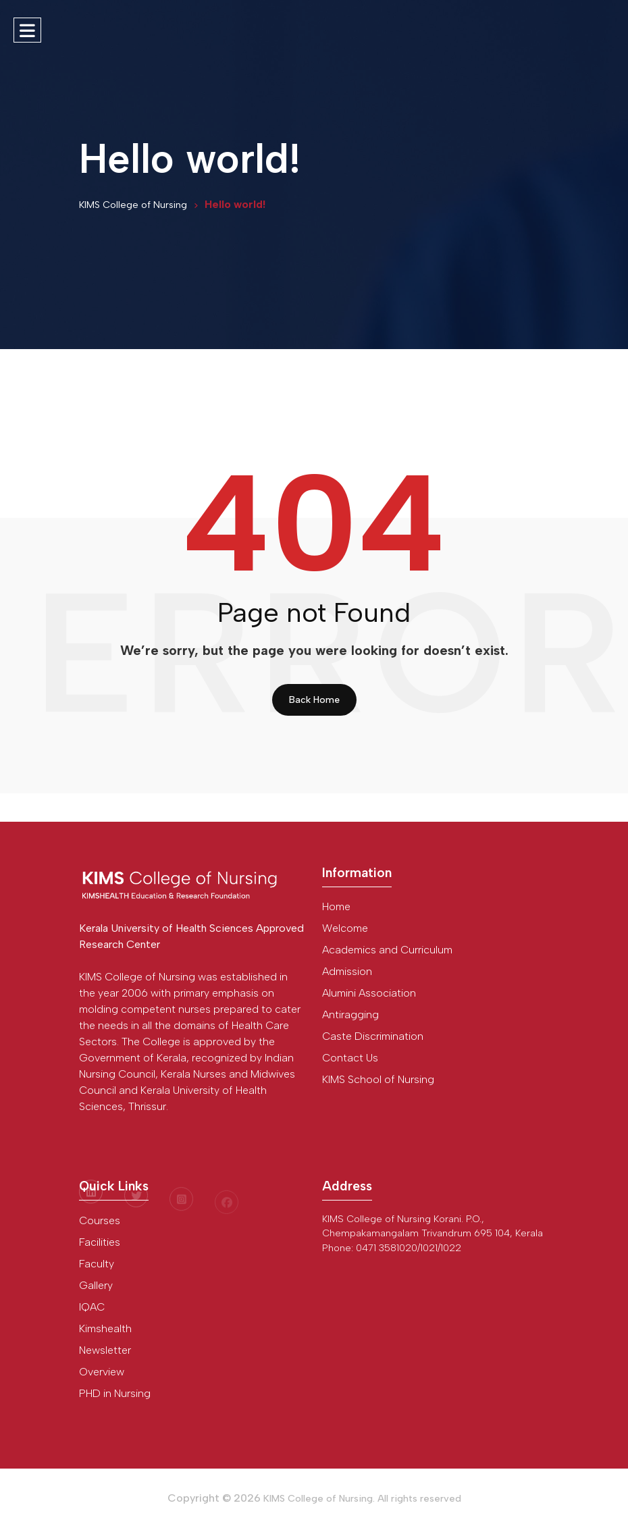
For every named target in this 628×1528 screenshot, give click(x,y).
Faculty (96, 1263)
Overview (101, 1371)
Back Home (314, 700)
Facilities (99, 1242)
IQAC (92, 1306)
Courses (99, 1220)
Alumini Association (369, 992)
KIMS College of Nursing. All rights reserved (362, 1498)
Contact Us (350, 1057)
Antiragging (350, 1014)
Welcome (345, 928)
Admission (347, 971)
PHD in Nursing (115, 1393)
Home (336, 906)
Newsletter (105, 1350)
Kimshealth (105, 1328)
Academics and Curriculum (387, 949)
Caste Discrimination (372, 1036)
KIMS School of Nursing (378, 1079)
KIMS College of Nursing (133, 205)
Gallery (96, 1285)
